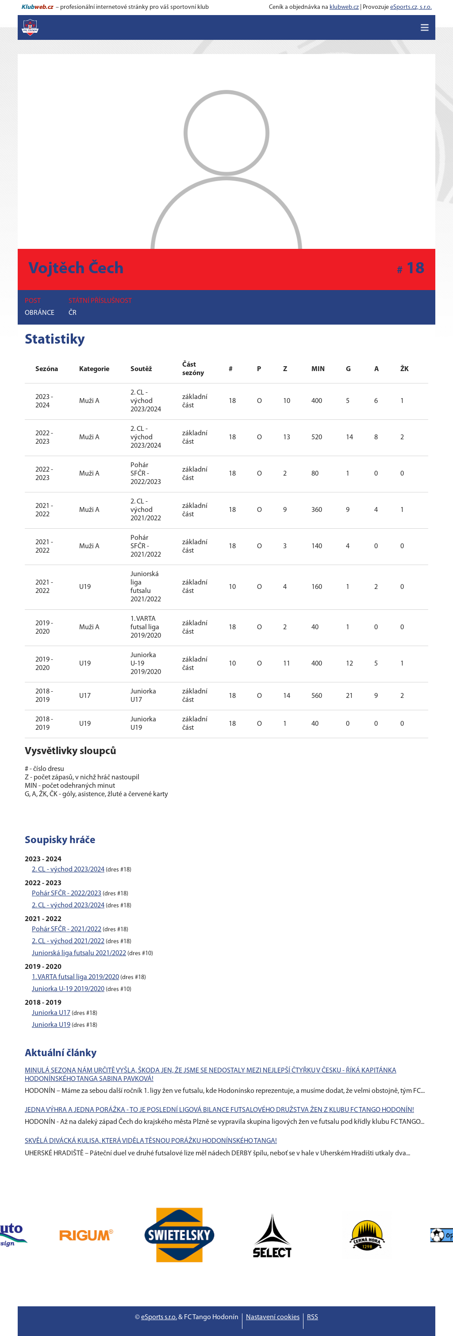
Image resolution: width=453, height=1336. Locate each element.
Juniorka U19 (51, 1025)
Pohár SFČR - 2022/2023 (66, 893)
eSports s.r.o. (159, 1317)
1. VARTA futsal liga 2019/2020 (75, 977)
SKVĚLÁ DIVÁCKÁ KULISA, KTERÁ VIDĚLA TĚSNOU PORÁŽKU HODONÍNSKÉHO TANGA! (151, 1141)
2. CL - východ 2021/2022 (68, 941)
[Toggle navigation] (425, 27)
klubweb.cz (344, 7)
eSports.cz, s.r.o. (411, 7)
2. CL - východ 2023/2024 (68, 869)
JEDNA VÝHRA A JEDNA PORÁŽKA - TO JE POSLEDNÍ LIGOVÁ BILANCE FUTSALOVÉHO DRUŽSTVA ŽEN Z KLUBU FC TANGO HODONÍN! (219, 1110)
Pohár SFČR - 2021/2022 (66, 929)
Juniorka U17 (51, 1013)
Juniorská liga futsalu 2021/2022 (79, 953)
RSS (312, 1317)
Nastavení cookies (272, 1317)
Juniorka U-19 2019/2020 (68, 989)
